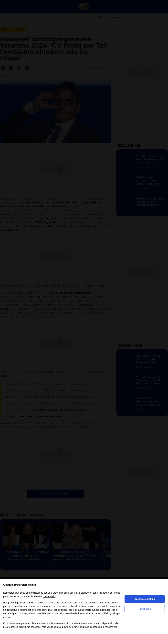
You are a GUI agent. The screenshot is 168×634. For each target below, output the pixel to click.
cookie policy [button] (49, 596)
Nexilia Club (144, 609)
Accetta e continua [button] (144, 599)
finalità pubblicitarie (94, 610)
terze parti (54, 602)
